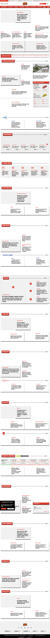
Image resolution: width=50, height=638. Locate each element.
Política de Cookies (21, 637)
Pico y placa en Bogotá (29, 55)
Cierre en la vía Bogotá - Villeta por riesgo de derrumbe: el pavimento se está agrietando (20, 105)
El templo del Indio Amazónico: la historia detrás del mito (23, 602)
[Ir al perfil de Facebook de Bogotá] (18, 627)
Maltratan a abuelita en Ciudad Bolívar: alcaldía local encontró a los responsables (22, 198)
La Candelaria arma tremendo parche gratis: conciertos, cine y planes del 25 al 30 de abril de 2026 (16, 546)
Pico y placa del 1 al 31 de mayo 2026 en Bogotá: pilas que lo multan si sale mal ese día (17, 36)
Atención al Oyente (30, 635)
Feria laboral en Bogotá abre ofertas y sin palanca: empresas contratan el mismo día (41, 425)
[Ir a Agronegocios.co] (22, 456)
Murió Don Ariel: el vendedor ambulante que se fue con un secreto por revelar (16, 614)
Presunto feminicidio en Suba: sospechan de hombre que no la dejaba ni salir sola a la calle (26, 238)
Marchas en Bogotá (40, 55)
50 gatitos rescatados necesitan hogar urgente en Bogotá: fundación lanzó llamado (10, 580)
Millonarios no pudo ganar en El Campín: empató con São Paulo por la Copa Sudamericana (26, 374)
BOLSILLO (27, 6)
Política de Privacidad (22, 635)
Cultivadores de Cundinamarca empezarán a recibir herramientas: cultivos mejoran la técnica (16, 425)
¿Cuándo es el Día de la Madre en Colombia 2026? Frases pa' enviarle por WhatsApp (44, 173)
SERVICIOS (40, 6)
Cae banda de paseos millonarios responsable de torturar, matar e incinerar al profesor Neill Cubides (42, 292)
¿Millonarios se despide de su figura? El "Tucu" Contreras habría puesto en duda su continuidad (26, 365)
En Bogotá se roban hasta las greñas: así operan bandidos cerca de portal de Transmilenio (42, 300)
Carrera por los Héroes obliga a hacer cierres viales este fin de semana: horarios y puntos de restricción (41, 337)
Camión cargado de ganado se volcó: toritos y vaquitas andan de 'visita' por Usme (28, 36)
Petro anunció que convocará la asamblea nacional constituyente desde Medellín (41, 441)
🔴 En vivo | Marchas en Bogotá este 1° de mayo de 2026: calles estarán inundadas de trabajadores (42, 28)
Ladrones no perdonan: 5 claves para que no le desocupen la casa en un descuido (40, 546)
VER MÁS (8, 149)
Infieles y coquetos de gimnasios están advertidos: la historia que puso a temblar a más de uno (41, 614)
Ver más (47, 61)
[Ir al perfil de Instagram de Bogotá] (24, 627)
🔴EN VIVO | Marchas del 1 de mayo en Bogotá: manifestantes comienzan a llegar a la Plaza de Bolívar (41, 125)
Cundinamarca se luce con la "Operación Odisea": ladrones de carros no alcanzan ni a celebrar (26, 249)
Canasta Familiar (3, 0)
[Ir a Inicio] (25, 3)
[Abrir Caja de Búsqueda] (47, 3)
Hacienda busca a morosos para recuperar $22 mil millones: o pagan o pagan (22, 413)
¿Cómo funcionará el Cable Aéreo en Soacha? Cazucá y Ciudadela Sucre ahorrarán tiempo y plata (19, 92)
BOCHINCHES (33, 6)
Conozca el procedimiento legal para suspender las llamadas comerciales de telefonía (40, 261)
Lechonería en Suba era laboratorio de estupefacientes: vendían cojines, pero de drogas (15, 211)
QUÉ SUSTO (44, 7)
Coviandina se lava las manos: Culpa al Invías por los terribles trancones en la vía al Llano (41, 36)
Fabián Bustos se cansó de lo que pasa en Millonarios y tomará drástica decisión (41, 387)
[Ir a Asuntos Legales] (8, 255)
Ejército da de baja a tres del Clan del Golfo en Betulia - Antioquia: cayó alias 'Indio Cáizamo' (34, 173)
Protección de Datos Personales (40, 635)
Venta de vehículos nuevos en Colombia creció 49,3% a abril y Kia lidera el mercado (15, 441)
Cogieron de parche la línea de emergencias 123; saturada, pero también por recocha (41, 211)
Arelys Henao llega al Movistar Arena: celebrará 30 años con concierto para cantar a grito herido (26, 510)
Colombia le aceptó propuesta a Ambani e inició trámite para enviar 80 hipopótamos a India (41, 471)
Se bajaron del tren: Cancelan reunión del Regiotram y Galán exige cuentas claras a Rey (41, 47)
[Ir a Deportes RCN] (6, 381)
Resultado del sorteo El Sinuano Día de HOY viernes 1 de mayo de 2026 (10, 80)
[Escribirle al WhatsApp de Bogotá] (31, 627)
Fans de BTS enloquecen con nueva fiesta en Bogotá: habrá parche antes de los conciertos (26, 499)
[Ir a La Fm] (5, 117)
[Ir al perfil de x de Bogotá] (21, 627)
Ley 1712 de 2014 (28, 637)
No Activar (10, 508)
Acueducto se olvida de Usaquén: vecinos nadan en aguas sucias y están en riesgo (17, 47)
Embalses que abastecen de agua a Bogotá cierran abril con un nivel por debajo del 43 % (6, 36)
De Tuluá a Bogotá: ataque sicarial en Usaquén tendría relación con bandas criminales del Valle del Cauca (12, 299)
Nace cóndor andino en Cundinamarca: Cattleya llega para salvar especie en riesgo (22, 17)
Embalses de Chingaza (18, 55)
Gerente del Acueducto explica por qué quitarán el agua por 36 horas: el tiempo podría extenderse (26, 584)
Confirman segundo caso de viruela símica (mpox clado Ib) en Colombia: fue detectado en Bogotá (16, 125)
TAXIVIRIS (16, 6)
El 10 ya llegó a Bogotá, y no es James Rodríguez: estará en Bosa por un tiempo (23, 325)
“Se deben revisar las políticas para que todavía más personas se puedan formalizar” (16, 261)
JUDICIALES (10, 6)
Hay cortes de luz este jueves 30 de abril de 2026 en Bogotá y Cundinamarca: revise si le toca (26, 574)
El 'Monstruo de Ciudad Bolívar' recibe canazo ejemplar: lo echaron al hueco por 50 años (41, 284)
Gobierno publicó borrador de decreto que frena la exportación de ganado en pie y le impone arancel (16, 471)
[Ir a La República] (4, 433)
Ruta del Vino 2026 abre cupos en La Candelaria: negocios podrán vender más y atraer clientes (22, 534)
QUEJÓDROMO (4, 6)
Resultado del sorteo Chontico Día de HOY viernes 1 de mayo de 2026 (25, 83)
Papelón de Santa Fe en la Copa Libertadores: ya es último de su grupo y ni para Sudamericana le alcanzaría (10, 371)
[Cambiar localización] (43, 3)
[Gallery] (25, 143)
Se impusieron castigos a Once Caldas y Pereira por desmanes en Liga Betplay (16, 387)
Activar (3, 508)
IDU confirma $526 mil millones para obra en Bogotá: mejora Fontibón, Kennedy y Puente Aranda (40, 77)
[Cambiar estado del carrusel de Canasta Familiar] (7, 1)
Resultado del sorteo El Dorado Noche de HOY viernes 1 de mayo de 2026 (25, 67)
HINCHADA (22, 6)
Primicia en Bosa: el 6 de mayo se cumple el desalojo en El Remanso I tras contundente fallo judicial (10, 245)
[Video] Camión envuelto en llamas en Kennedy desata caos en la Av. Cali (16, 337)
